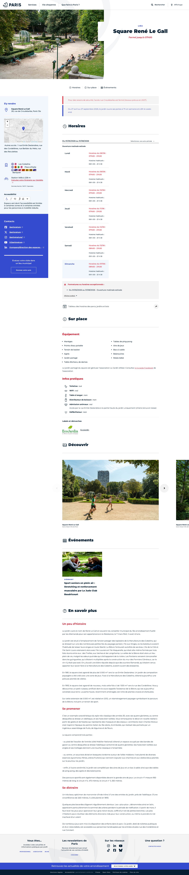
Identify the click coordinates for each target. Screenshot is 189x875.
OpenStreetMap (34, 141)
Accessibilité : (79, 872)
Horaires (74, 87)
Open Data (106, 872)
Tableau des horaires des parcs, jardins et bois (88, 306)
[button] (23, 129)
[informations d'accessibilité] (17, 199)
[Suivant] (164, 488)
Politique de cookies (120, 872)
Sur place (90, 87)
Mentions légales (56, 872)
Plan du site (134, 872)
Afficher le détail (69, 296)
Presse (97, 872)
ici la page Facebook (144, 368)
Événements (108, 87)
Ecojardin (75, 430)
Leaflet (23, 141)
